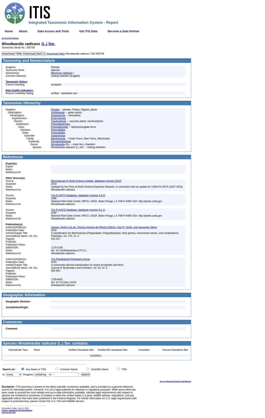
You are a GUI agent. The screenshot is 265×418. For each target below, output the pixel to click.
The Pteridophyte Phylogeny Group (70, 259)
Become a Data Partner (123, 31)
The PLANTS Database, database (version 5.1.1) (78, 209)
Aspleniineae (58, 135)
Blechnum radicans (61, 73)
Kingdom (28, 374)
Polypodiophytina (60, 124)
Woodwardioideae (61, 141)
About (23, 31)
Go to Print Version (10, 38)
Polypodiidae (58, 129)
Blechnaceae (58, 138)
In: (3, 374)
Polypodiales (58, 132)
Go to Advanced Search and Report (175, 381)
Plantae (55, 109)
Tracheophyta (58, 121)
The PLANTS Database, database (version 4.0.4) (78, 195)
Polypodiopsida (59, 127)
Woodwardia (58, 144)
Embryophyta (58, 118)
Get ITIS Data (88, 31)
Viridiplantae (58, 112)
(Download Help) (55, 53)
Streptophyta (58, 115)
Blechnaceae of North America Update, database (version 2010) (86, 181)
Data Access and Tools (53, 31)
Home (9, 31)
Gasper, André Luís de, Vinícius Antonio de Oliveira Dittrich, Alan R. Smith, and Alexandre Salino (104, 227)
